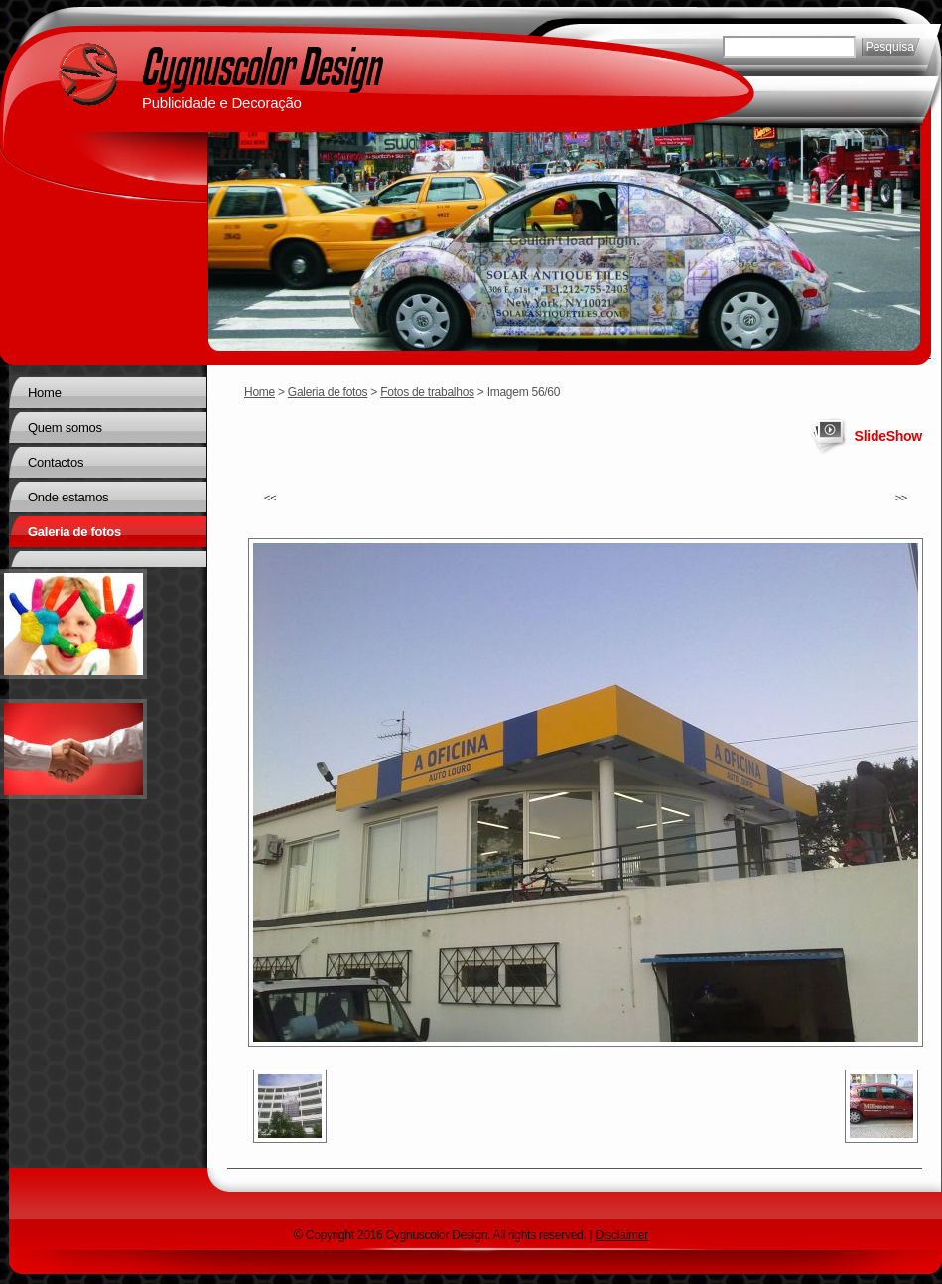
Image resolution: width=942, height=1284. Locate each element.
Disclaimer (622, 1235)
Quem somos (65, 427)
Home (259, 392)
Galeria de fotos (327, 392)
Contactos (55, 462)
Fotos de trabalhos (427, 392)
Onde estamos (68, 497)
